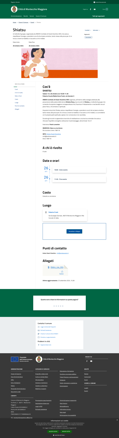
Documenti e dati (15, 392)
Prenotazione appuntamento (43, 400)
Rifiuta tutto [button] (66, 431)
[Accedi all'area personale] (99, 2)
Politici (13, 386)
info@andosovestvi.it (63, 253)
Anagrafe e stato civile (41, 374)
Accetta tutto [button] (53, 431)
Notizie (86, 374)
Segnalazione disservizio (42, 403)
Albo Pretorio (63, 403)
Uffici (12, 380)
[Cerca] (106, 9)
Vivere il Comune (24, 22)
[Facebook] (87, 9)
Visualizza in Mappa (74, 231)
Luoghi (86, 388)
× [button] (117, 420)
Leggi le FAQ (38, 406)
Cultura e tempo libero (41, 377)
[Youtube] (91, 9)
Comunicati (87, 377)
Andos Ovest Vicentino (54, 134)
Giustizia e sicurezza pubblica (68, 374)
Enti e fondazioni (15, 383)
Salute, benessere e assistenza (68, 383)
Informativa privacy (65, 409)
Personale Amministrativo (18, 389)
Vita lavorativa (39, 380)
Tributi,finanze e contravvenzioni (69, 377)
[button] (59, 435)
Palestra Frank (53, 212)
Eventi (32, 22)
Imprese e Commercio (41, 383)
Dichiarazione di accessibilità (68, 415)
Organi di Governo (16, 374)
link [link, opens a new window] (75, 428)
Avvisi (86, 380)
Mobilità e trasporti (40, 389)
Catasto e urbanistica (41, 386)
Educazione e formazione (67, 371)
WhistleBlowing (64, 406)
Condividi (88, 30)
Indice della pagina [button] (19, 84)
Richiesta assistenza (41, 409)
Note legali (63, 412)
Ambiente (62, 380)
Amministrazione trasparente (68, 400)
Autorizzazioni (64, 386)
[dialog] (59, 428)
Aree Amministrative (17, 377)
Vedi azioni (96, 30)
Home (14, 22)
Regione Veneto (15, 2)
